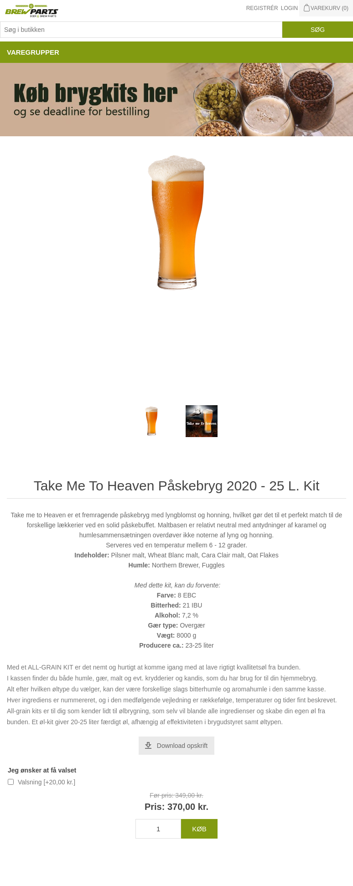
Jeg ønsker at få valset (42, 770)
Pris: (155, 807)
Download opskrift (182, 745)
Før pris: (161, 795)
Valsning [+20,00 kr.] (46, 782)
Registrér (262, 8)
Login (289, 8)
